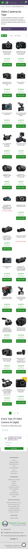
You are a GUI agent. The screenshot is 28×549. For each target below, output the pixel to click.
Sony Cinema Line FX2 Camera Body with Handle (21, 114)
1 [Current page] (10, 413)
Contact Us (14, 460)
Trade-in (14, 496)
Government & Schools (14, 487)
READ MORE (5, 430)
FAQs (14, 466)
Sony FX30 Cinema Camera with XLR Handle (21, 298)
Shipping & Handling (14, 462)
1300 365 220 (7, 529)
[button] (14, 29)
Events (14, 483)
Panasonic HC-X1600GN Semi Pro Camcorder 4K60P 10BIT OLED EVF (21, 268)
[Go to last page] (17, 413)
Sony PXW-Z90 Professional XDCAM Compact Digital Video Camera (7, 391)
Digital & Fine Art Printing (14, 479)
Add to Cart (7, 64)
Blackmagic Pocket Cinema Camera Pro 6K (7, 83)
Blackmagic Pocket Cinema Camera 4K (21, 205)
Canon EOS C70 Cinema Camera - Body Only (21, 391)
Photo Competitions (14, 489)
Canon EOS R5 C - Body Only (21, 83)
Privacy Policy (14, 473)
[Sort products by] (20, 35)
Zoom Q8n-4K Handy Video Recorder (21, 144)
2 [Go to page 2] (12, 413)
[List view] (5, 35)
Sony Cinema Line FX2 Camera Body (7, 113)
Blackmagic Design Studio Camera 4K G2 (7, 298)
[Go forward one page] (15, 413)
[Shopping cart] (25, 2)
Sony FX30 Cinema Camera (7, 267)
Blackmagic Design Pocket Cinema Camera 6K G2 (7, 53)
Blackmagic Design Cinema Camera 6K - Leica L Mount (21, 53)
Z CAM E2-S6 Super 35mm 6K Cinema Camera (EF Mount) (21, 329)
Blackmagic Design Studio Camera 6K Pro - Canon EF (7, 360)
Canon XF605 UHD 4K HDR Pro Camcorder (7, 145)
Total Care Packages (14, 494)
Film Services (14, 485)
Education (14, 481)
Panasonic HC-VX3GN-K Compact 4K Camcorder (21, 176)
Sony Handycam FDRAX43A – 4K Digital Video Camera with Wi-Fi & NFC (7, 206)
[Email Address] (14, 442)
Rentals (14, 490)
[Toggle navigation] (2, 2)
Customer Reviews (14, 467)
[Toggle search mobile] (20, 2)
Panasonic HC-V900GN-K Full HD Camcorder (7, 176)
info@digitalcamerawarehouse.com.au (13, 532)
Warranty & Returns (14, 464)
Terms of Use (14, 471)
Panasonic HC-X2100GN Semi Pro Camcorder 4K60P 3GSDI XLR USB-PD (7, 329)
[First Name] (14, 445)
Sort (11, 35)
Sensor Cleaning (14, 492)
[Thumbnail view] (2, 35)
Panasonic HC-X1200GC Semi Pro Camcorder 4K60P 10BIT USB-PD (7, 237)
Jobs (14, 469)
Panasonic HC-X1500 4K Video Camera (21, 236)
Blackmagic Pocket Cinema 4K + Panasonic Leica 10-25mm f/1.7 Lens (21, 360)
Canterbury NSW (14, 518)
